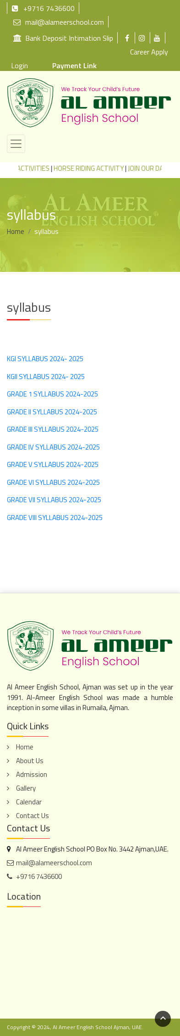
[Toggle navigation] (16, 144)
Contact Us (32, 815)
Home (15, 231)
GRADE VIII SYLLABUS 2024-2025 (55, 517)
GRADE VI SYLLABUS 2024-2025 (53, 482)
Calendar (29, 802)
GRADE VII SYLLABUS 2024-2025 (54, 499)
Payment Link (74, 65)
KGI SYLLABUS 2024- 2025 (45, 358)
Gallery (26, 788)
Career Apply (149, 51)
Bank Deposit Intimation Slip (63, 37)
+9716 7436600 (43, 8)
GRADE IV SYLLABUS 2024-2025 (53, 447)
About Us (30, 760)
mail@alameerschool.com (58, 21)
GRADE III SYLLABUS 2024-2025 (52, 429)
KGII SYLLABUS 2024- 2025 (46, 376)
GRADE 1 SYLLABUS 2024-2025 (52, 394)
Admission (31, 774)
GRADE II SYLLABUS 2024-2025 (52, 412)
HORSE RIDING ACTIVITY (93, 168)
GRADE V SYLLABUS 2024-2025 (52, 464)
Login (19, 65)
